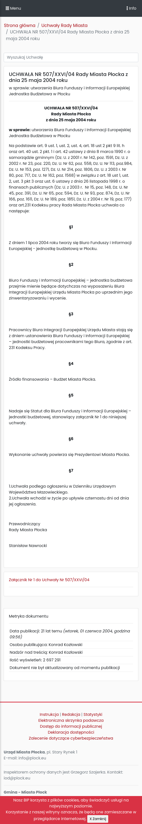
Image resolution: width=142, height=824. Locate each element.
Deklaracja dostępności (71, 732)
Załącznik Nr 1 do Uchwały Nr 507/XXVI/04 (49, 580)
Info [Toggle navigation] (131, 8)
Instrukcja (49, 714)
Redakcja (71, 714)
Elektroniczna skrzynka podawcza (71, 720)
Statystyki (93, 714)
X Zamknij (97, 818)
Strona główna (20, 25)
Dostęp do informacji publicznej (71, 726)
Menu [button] (13, 8)
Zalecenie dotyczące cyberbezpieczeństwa (71, 738)
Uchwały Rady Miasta (64, 25)
